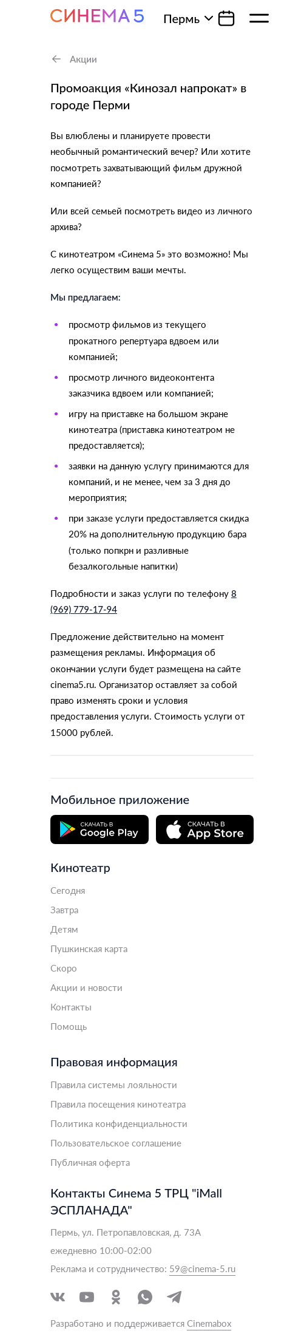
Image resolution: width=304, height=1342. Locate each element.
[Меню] (259, 18)
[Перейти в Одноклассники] (116, 1297)
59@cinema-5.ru (202, 1268)
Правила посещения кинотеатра (118, 1103)
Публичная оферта (90, 1162)
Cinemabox (209, 1323)
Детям (64, 929)
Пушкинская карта (88, 948)
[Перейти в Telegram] (174, 1297)
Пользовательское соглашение (115, 1142)
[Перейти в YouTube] (86, 1297)
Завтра (64, 909)
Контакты (71, 1006)
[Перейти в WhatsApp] (145, 1297)
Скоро (63, 967)
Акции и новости (86, 987)
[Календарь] (226, 18)
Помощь (68, 1026)
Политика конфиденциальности (118, 1123)
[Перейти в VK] (57, 1297)
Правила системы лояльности (113, 1084)
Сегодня (67, 890)
